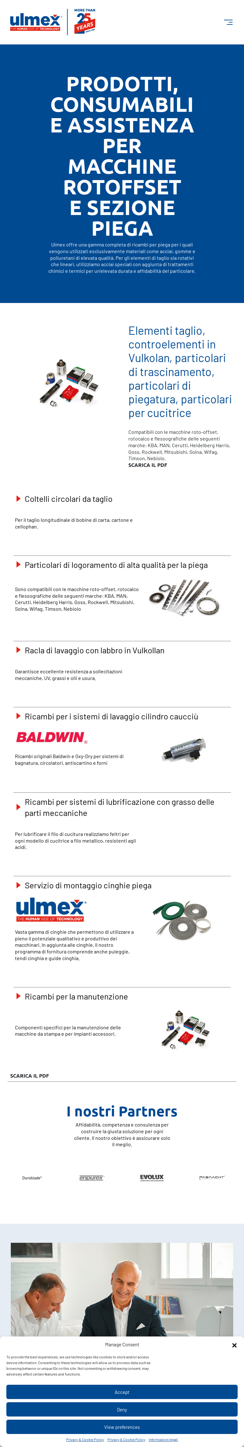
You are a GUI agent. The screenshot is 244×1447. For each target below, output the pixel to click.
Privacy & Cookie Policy (85, 1439)
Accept (122, 1392)
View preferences (122, 1427)
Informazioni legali (163, 1439)
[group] (86, 1178)
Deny (122, 1409)
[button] (234, 1344)
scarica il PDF (147, 465)
